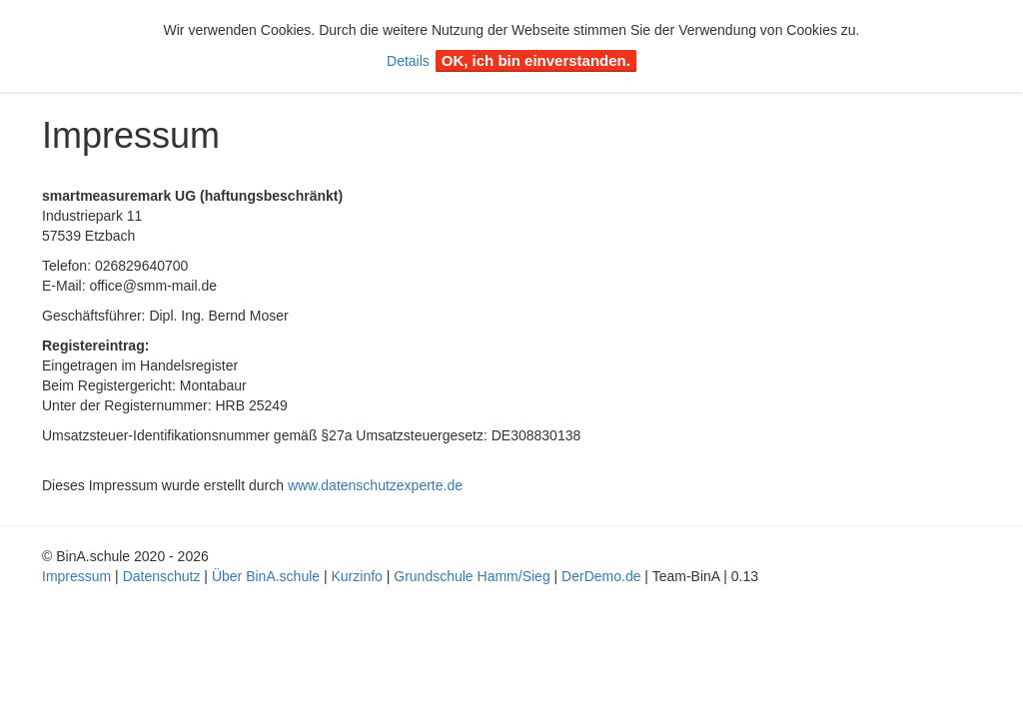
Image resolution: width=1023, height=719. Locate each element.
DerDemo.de (600, 576)
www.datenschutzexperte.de (375, 485)
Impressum (76, 576)
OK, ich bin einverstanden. (536, 60)
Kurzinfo (357, 576)
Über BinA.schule (266, 576)
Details (408, 61)
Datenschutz (162, 576)
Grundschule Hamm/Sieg (471, 576)
